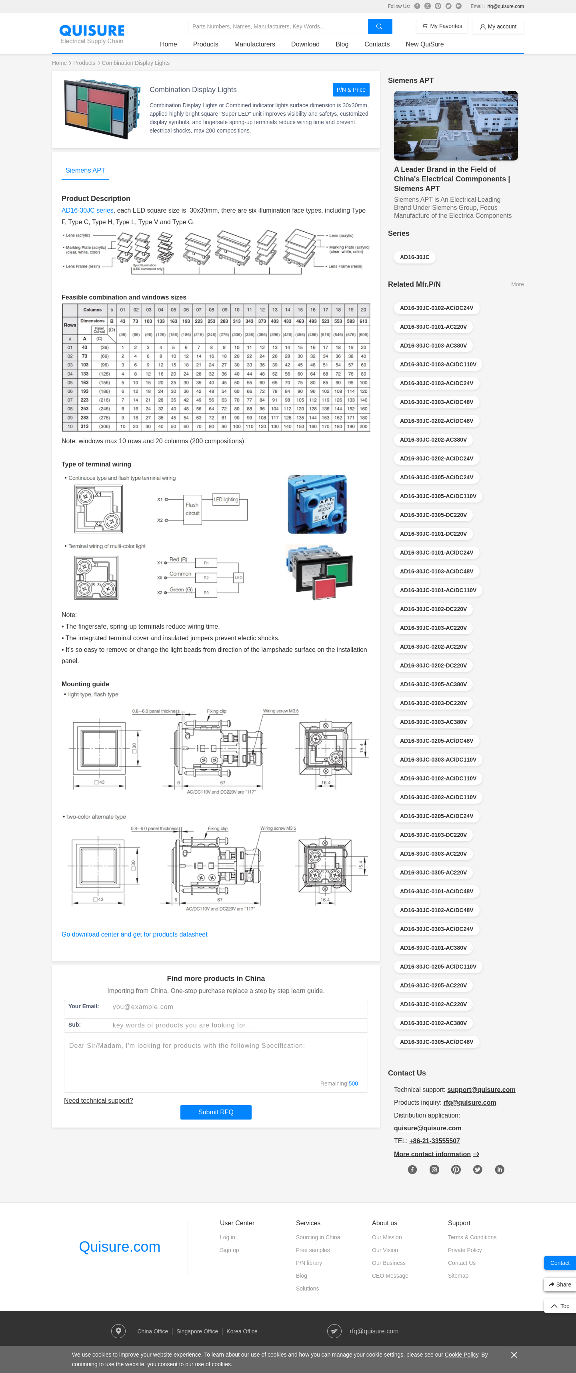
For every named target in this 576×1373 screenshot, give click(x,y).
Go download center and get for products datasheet (135, 934)
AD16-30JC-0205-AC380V (433, 684)
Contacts (377, 44)
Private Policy (465, 1250)
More (517, 284)
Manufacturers (254, 44)
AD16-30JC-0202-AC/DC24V (437, 458)
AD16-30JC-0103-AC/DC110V (438, 364)
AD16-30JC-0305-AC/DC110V (438, 496)
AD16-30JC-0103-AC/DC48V (437, 571)
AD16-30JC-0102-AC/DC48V (437, 910)
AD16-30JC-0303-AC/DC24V (437, 929)
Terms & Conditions (472, 1237)
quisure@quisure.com (428, 1128)
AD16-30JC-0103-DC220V (433, 835)
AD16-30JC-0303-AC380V (433, 722)
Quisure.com (119, 1246)
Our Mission (387, 1237)
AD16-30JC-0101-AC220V (433, 327)
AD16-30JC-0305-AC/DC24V (437, 477)
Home (168, 44)
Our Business (389, 1263)
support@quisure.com (481, 1089)
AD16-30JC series (88, 210)
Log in (227, 1237)
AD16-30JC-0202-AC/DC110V (438, 797)
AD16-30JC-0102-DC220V (433, 609)
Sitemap (458, 1275)
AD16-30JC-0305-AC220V (433, 872)
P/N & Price (351, 89)
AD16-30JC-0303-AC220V (433, 853)
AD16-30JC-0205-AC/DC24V (437, 816)
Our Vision (385, 1250)
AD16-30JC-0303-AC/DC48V (437, 402)
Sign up (229, 1250)
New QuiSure (425, 44)
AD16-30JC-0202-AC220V (433, 646)
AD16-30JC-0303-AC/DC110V (438, 759)
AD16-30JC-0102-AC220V (433, 1004)
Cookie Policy (461, 1354)
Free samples (313, 1250)
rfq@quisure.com (505, 6)
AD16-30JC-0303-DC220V (433, 703)
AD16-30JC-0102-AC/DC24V (437, 308)
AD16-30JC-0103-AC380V (433, 345)
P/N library (309, 1263)
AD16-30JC (415, 257)
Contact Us (462, 1263)
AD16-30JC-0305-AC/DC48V (437, 1042)
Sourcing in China (318, 1237)
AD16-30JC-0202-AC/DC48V (437, 421)
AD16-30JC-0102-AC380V (433, 1023)
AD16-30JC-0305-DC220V (433, 515)
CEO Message (390, 1275)
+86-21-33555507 (434, 1141)
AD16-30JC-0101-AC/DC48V (437, 891)
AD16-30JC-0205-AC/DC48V (437, 741)
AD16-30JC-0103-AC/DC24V (437, 383)
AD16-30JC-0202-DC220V (433, 665)
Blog (342, 44)
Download (305, 44)
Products (205, 44)
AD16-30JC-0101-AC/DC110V (438, 590)
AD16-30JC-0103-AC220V (433, 628)
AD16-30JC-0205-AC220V (433, 985)
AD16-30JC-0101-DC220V (433, 534)
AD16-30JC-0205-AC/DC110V (438, 966)
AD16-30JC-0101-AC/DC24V (437, 552)
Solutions (307, 1288)
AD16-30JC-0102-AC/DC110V (438, 778)
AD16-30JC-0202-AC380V (433, 439)
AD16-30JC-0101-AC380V (433, 948)
